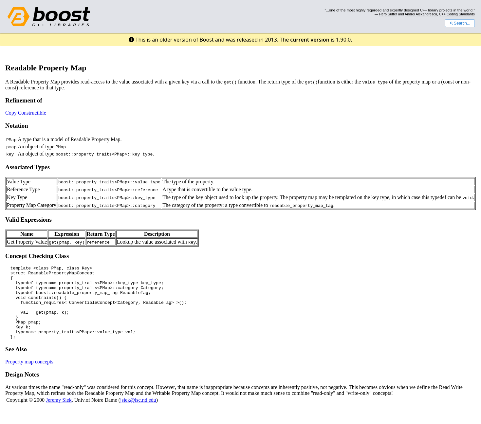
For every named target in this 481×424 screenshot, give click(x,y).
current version (309, 39)
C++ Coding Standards (457, 14)
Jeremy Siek (59, 414)
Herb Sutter (388, 14)
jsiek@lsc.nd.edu (138, 414)
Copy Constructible (25, 113)
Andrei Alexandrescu (421, 14)
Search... (460, 23)
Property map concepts (29, 376)
